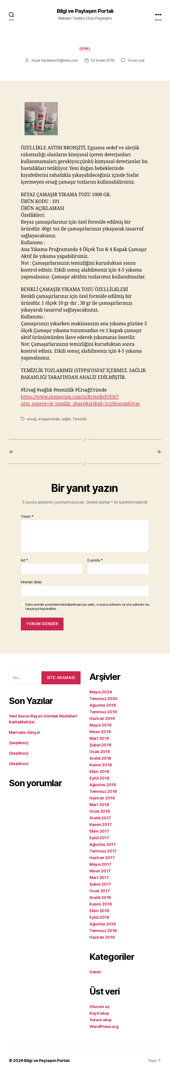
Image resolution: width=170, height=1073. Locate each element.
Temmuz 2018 (103, 791)
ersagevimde (49, 419)
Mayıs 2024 (100, 692)
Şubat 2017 (100, 884)
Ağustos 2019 (102, 705)
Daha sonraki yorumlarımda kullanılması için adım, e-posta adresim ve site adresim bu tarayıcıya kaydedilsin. (87, 607)
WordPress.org (104, 1026)
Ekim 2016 (99, 910)
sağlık (66, 419)
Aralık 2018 (100, 758)
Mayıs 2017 (100, 864)
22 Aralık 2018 (102, 60)
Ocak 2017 (99, 890)
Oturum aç (99, 1006)
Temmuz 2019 (103, 712)
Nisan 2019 (100, 731)
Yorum (27, 517)
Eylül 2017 (99, 837)
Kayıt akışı (99, 1013)
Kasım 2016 (100, 904)
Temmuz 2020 (103, 698)
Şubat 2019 (100, 745)
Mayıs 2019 (100, 725)
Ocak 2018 (99, 811)
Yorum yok (136, 60)
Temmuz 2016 (103, 930)
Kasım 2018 (100, 765)
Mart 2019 (99, 738)
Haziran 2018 (102, 798)
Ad (24, 560)
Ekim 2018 (99, 771)
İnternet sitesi (31, 582)
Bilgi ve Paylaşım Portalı (85, 11)
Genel (85, 49)
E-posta (95, 560)
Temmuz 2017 (103, 851)
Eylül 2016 (99, 917)
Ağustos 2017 (102, 844)
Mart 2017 (99, 877)
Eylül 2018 (99, 778)
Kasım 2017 (100, 824)
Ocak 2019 (99, 751)
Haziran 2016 (102, 937)
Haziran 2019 (102, 718)
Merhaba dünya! (24, 732)
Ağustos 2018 (102, 784)
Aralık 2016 (100, 897)
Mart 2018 (99, 804)
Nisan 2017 (99, 871)
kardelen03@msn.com (59, 60)
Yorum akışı (100, 1020)
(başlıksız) (19, 742)
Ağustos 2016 (102, 924)
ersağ (31, 419)
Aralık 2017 (100, 818)
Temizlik (79, 419)
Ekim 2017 (99, 831)
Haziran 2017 (102, 857)
